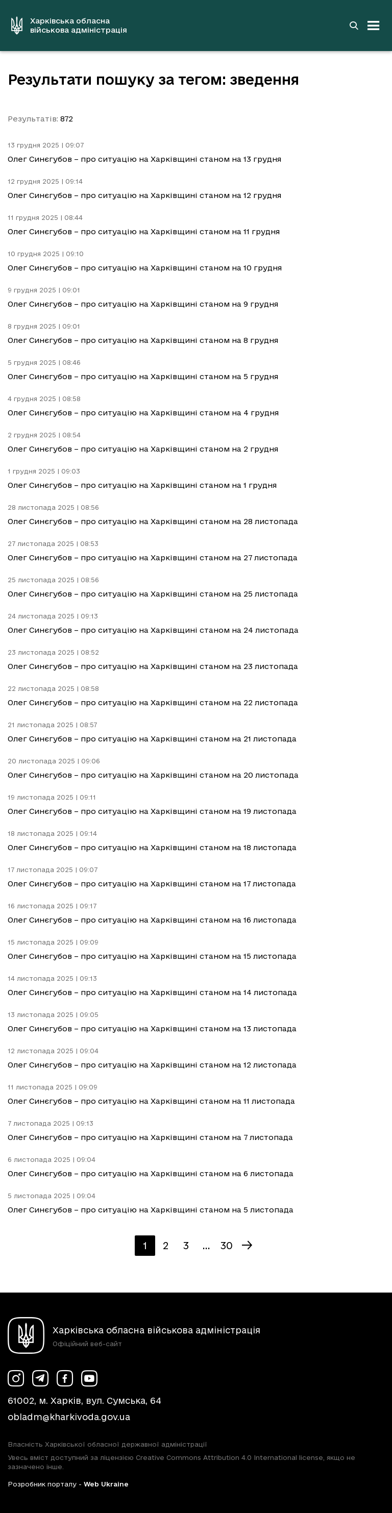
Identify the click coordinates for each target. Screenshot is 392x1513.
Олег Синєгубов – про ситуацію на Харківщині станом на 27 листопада (153, 557)
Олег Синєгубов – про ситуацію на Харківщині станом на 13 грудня (144, 159)
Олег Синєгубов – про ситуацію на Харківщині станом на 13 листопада (152, 1028)
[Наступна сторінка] (247, 1245)
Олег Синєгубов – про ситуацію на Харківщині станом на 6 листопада (150, 1173)
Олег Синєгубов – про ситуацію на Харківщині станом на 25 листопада (153, 593)
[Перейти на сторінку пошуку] (354, 25)
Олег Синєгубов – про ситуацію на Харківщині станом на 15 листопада (152, 956)
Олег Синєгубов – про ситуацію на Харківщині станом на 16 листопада (152, 919)
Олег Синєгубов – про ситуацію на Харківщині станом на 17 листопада (152, 883)
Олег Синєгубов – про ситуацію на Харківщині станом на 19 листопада (152, 811)
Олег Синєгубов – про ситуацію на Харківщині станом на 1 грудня (142, 485)
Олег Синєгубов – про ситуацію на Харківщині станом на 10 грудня (145, 267)
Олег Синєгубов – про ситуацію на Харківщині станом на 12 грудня (144, 195)
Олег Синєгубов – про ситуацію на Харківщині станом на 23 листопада (153, 666)
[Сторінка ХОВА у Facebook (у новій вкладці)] (65, 1378)
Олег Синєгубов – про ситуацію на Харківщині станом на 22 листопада (153, 702)
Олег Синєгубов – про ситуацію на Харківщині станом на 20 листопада (153, 775)
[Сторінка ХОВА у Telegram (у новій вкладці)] (40, 1378)
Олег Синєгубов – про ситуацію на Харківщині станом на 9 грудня (143, 304)
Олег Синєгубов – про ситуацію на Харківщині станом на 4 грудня (143, 412)
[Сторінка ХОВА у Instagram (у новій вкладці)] (16, 1378)
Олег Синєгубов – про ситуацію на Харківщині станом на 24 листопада (153, 630)
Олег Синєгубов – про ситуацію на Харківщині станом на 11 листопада (151, 1101)
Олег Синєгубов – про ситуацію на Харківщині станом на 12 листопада (152, 1064)
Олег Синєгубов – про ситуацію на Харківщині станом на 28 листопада (153, 521)
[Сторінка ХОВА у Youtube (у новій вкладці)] (89, 1378)
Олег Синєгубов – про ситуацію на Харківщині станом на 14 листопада (152, 992)
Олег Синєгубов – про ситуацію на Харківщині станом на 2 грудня (143, 448)
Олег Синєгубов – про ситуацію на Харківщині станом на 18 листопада (152, 847)
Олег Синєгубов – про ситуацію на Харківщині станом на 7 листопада (150, 1137)
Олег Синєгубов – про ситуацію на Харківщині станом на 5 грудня (143, 376)
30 (226, 1245)
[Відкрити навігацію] (373, 25)
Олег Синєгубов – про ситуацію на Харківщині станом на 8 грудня (143, 340)
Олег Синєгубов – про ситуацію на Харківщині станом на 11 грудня (144, 231)
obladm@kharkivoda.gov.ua (69, 1417)
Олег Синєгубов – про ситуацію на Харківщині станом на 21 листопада (152, 738)
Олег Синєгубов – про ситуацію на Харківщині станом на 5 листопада (150, 1209)
